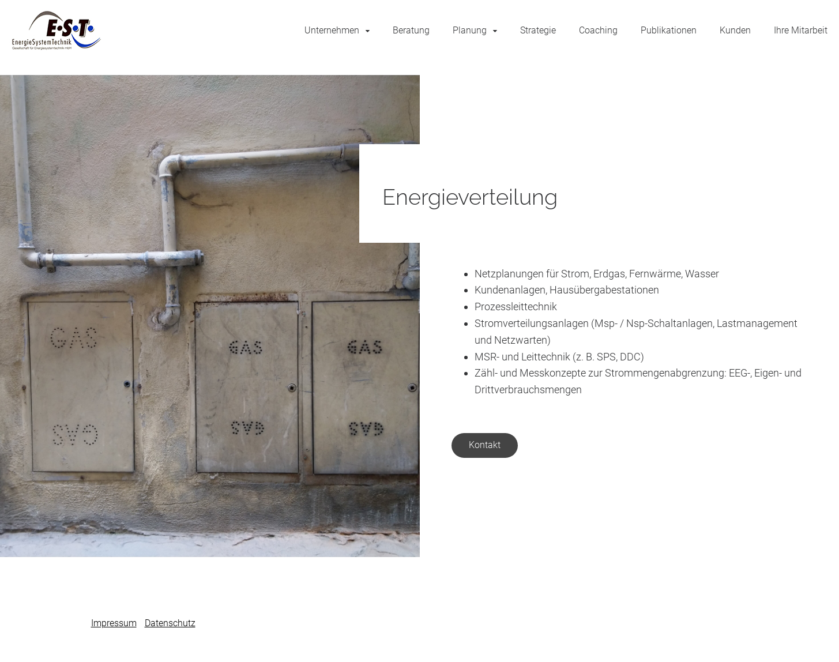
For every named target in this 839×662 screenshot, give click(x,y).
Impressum (114, 623)
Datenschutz (170, 623)
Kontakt (485, 444)
